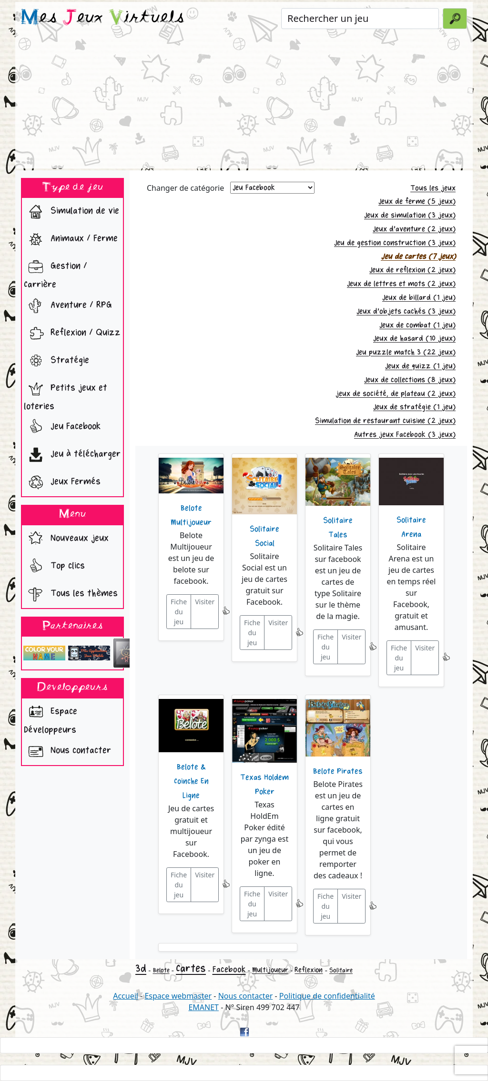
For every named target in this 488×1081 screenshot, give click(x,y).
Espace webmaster (178, 996)
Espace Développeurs (50, 718)
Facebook (229, 969)
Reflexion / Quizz (72, 333)
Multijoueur (270, 969)
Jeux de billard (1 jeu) (419, 298)
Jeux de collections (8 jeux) (410, 380)
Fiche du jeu (179, 611)
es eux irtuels (102, 18)
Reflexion (309, 969)
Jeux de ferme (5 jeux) (417, 201)
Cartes (191, 968)
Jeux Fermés (62, 482)
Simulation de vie (71, 212)
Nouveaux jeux (66, 539)
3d (140, 968)
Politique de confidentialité (327, 996)
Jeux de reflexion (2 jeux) (412, 270)
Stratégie (56, 361)
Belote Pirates (338, 771)
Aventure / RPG (68, 306)
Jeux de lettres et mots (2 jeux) (401, 284)
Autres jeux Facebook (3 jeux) (405, 435)
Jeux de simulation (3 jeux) (410, 215)
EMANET (203, 1007)
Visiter (204, 601)
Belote (161, 970)
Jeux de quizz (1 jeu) (420, 366)
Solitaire (341, 970)
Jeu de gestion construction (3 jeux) (395, 243)
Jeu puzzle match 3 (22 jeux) (406, 352)
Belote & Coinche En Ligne (191, 781)
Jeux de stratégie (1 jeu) (414, 407)
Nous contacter (67, 751)
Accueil (125, 996)
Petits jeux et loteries (65, 394)
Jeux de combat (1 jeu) (417, 325)
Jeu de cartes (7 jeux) (418, 257)
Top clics (54, 567)
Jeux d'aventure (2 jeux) (414, 229)
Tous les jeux (433, 188)
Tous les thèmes (71, 594)
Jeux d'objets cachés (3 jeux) (406, 311)
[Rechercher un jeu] (360, 18)
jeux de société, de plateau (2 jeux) (396, 394)
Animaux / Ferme (71, 239)
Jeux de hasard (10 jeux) (414, 339)
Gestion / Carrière (55, 272)
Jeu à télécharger (72, 455)
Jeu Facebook (62, 427)
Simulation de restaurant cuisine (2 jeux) (385, 421)
